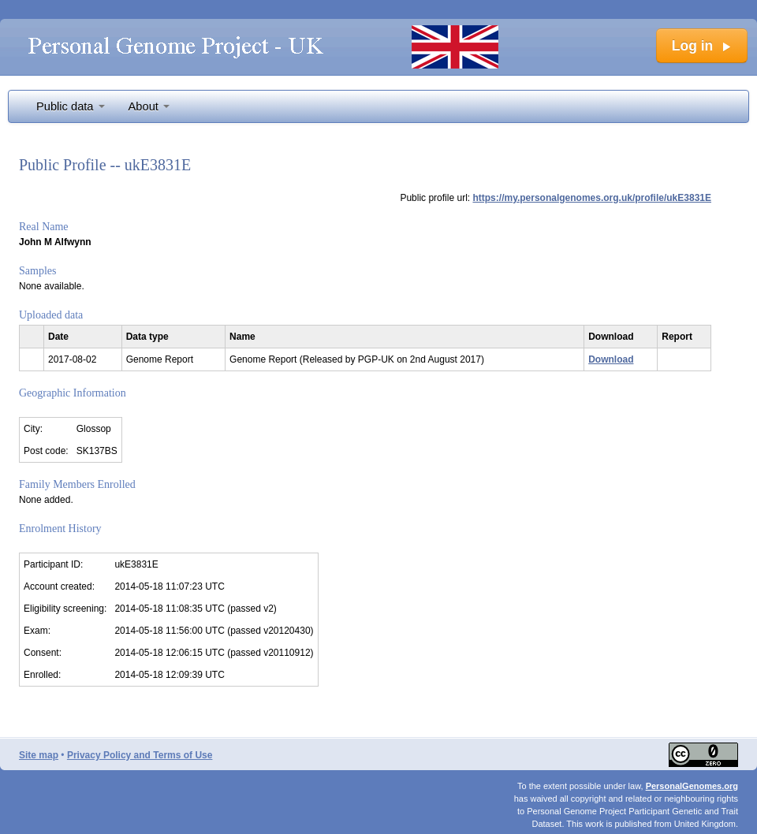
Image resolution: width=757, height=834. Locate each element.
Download (610, 359)
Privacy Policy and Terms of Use (140, 755)
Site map (38, 755)
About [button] (149, 106)
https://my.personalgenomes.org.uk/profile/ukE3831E (591, 197)
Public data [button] (70, 106)
